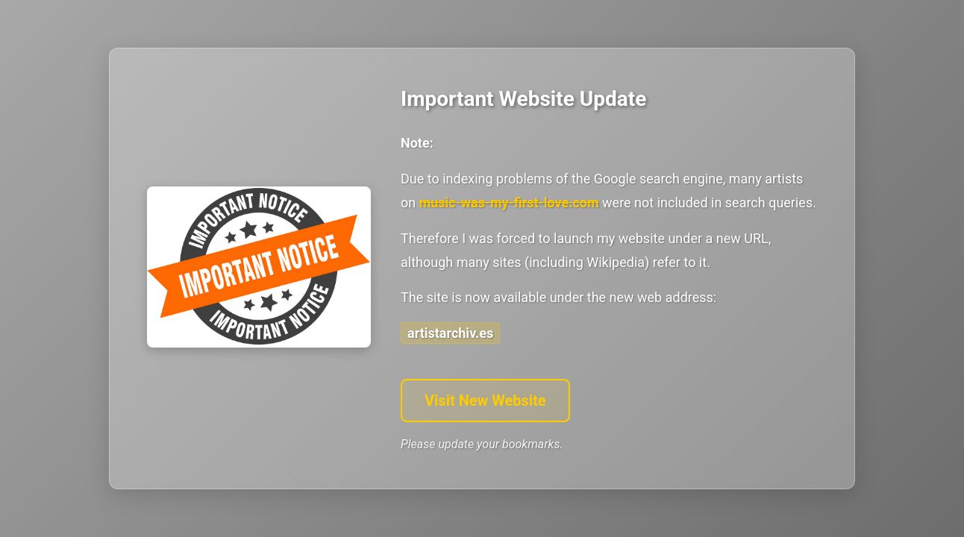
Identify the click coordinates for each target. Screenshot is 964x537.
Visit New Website (485, 400)
